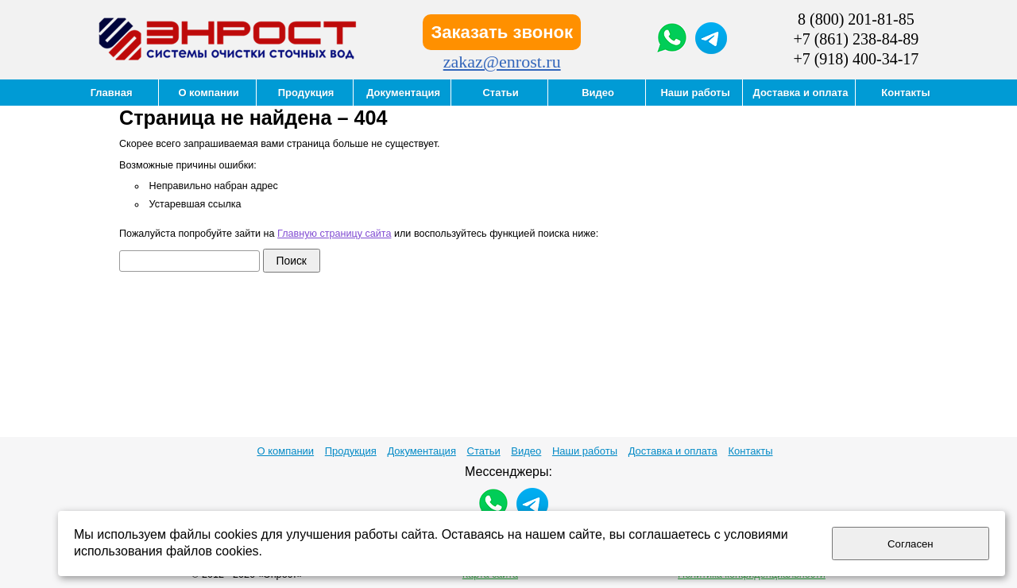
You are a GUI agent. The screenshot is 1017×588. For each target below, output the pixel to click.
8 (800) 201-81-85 (856, 19)
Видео (526, 451)
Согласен (910, 544)
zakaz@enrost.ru (502, 62)
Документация (421, 451)
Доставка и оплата (672, 451)
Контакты (750, 451)
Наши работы (584, 451)
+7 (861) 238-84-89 (855, 39)
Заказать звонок (502, 32)
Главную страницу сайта (334, 233)
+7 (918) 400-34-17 (855, 59)
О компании (285, 451)
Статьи (484, 451)
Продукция (351, 451)
